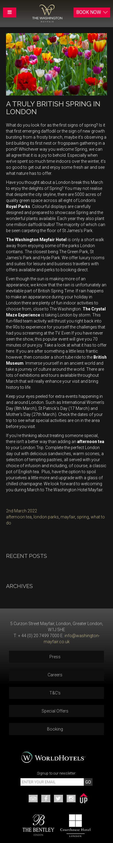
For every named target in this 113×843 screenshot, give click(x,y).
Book (92, 12)
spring (83, 516)
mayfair (68, 516)
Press (55, 656)
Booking (55, 729)
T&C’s (55, 692)
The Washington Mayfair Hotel (36, 239)
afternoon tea (90, 441)
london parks (46, 516)
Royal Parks (18, 206)
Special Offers (55, 711)
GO (88, 782)
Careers (55, 674)
